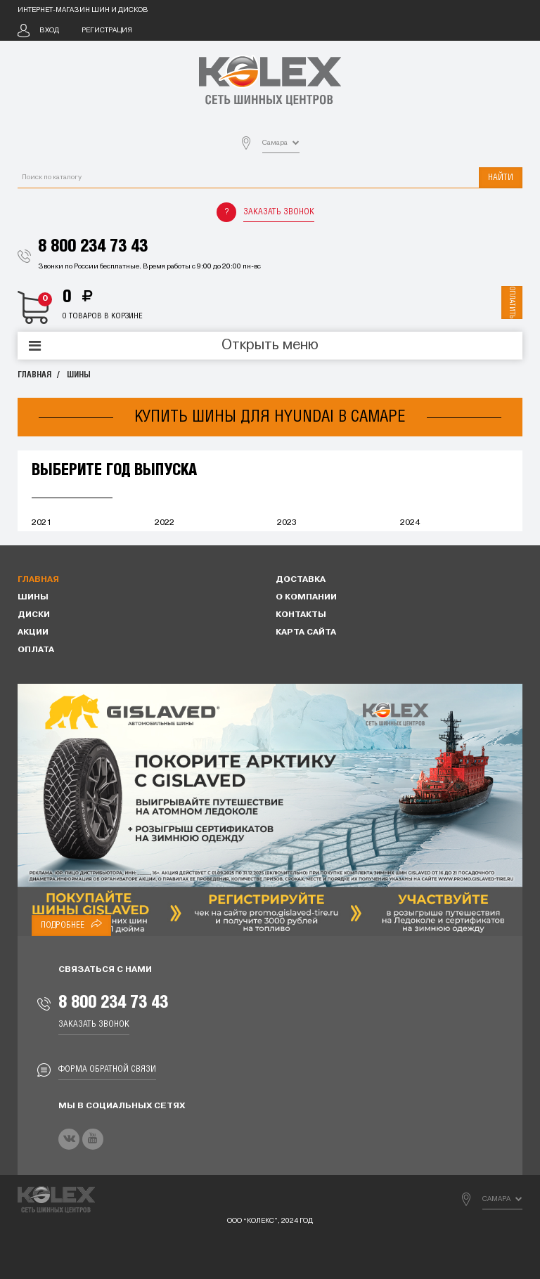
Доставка (301, 579)
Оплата (36, 650)
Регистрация (107, 30)
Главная (34, 375)
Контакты (301, 614)
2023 (287, 522)
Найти (500, 177)
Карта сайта (306, 632)
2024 (410, 522)
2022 (164, 522)
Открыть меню (270, 345)
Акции (33, 632)
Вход (49, 30)
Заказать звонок (278, 212)
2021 (41, 522)
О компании (306, 597)
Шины (79, 375)
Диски (34, 614)
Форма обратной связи (107, 1069)
